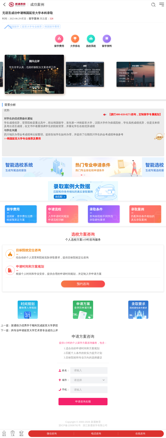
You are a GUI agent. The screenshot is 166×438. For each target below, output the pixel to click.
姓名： (65, 370)
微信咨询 (52, 433)
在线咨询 (140, 433)
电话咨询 (96, 433)
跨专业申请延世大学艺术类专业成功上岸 (34, 330)
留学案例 (34, 18)
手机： (65, 389)
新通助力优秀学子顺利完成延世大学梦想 (34, 325)
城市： (65, 380)
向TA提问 (34, 87)
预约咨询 (83, 284)
